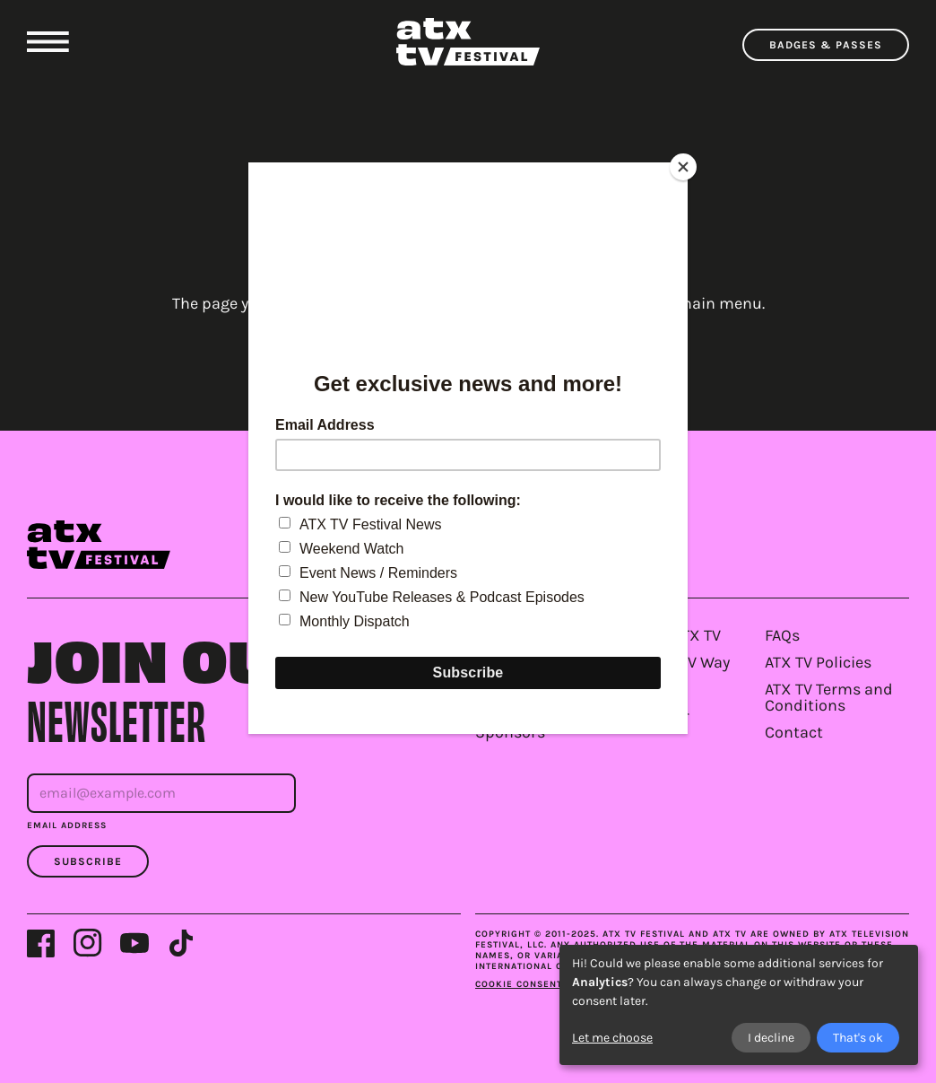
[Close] (683, 166)
